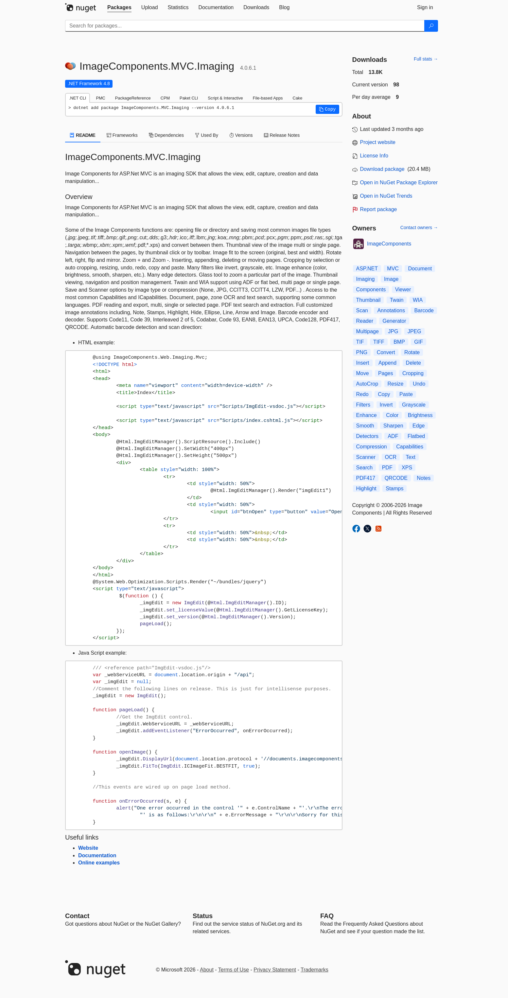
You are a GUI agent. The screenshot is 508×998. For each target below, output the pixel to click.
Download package (382, 169)
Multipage (367, 331)
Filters (363, 405)
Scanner (366, 457)
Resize (396, 384)
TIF (360, 342)
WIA (418, 300)
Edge (418, 425)
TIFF (378, 342)
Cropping (413, 373)
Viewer (403, 289)
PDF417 (366, 478)
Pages (385, 373)
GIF (418, 342)
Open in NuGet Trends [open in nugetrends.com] (386, 196)
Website (88, 848)
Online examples (99, 862)
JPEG (414, 331)
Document (420, 268)
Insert (362, 363)
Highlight (366, 488)
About (207, 969)
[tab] (119, 7)
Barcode (424, 310)
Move (362, 373)
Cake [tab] (297, 98)
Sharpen (393, 425)
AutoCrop (367, 384)
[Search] (431, 26)
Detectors (367, 436)
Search (364, 467)
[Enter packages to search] (245, 26)
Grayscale (414, 405)
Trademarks (314, 969)
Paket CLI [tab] (189, 98)
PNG (362, 352)
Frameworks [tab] (122, 135)
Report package (378, 209)
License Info (374, 155)
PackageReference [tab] (133, 98)
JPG (393, 331)
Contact (77, 915)
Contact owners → (419, 227)
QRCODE (396, 478)
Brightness (420, 415)
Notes (423, 478)
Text (410, 457)
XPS (407, 467)
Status (203, 915)
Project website (378, 142)
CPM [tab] (165, 98)
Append (387, 363)
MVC (393, 268)
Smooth (365, 425)
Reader (364, 321)
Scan (362, 310)
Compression (371, 446)
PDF (387, 467)
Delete (413, 363)
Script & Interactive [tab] (225, 98)
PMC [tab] (100, 98)
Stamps (394, 488)
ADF (393, 436)
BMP (399, 342)
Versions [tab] (241, 135)
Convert (386, 352)
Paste (406, 394)
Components (371, 289)
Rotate (412, 352)
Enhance (366, 415)
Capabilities (409, 446)
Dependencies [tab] (166, 135)
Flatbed (416, 436)
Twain (397, 300)
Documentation (97, 855)
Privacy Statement (275, 969)
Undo (419, 384)
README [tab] (83, 135)
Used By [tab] (206, 135)
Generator (394, 321)
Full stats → (426, 59)
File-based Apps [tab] (268, 98)
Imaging (365, 279)
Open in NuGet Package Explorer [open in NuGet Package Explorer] (399, 182)
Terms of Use (233, 969)
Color (392, 415)
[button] (327, 109)
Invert (386, 405)
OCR (391, 457)
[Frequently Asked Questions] (327, 915)
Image (391, 279)
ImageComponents (389, 243)
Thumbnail (368, 300)
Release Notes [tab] (282, 135)
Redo (362, 394)
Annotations (391, 310)
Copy (384, 394)
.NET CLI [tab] (77, 98)
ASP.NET (367, 268)
